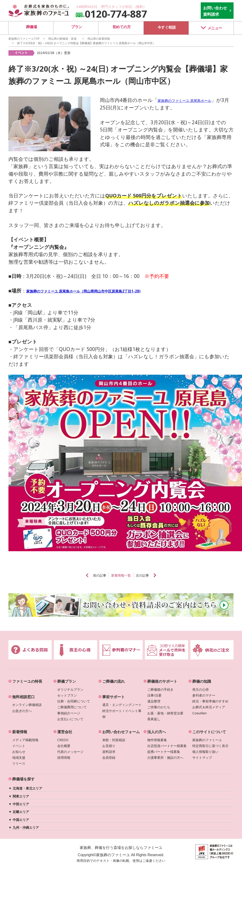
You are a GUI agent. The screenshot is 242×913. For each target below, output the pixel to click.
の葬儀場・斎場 (62, 38)
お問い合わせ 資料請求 (215, 11)
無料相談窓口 (23, 696)
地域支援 (18, 757)
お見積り (108, 745)
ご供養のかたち (158, 707)
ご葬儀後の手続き (160, 689)
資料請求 (108, 751)
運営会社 (64, 731)
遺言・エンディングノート (122, 704)
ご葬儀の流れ (113, 681)
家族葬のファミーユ (207, 740)
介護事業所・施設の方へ (165, 757)
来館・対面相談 (113, 740)
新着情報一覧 (121, 575)
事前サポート (113, 696)
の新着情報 (98, 38)
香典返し (153, 719)
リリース (18, 763)
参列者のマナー (203, 695)
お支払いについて (70, 719)
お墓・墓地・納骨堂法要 (165, 713)
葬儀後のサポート (162, 681)
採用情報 (63, 757)
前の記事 (92, 575)
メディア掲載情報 (25, 740)
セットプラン (67, 695)
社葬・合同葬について (73, 701)
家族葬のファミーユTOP (24, 38)
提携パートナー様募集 (163, 751)
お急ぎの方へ (22, 711)
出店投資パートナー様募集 (167, 745)
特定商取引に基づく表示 (210, 745)
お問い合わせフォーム (121, 731)
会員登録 (108, 757)
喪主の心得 (200, 689)
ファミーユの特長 (27, 681)
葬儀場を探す (23, 779)
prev (75, 575)
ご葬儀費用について (72, 707)
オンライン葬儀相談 (27, 704)
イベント (18, 745)
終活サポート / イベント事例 (121, 714)
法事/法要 (154, 695)
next (167, 575)
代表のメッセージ (70, 751)
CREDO (62, 740)
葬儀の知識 (201, 681)
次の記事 (149, 575)
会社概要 (63, 745)
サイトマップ (202, 757)
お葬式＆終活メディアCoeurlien (208, 710)
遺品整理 (153, 701)
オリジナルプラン (70, 689)
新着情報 (19, 731)
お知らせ (18, 751)
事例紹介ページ (68, 713)
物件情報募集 (157, 740)
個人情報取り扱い (205, 751)
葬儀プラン (66, 681)
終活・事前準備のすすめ (210, 701)
